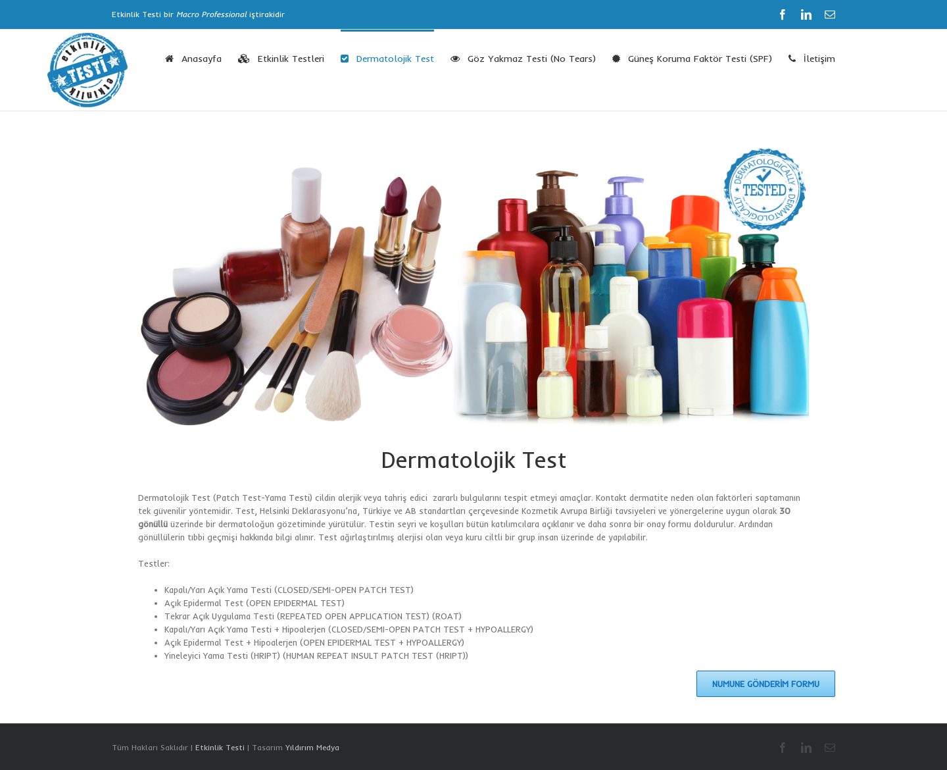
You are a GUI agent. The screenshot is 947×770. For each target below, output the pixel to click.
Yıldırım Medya (312, 747)
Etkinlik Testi (220, 747)
